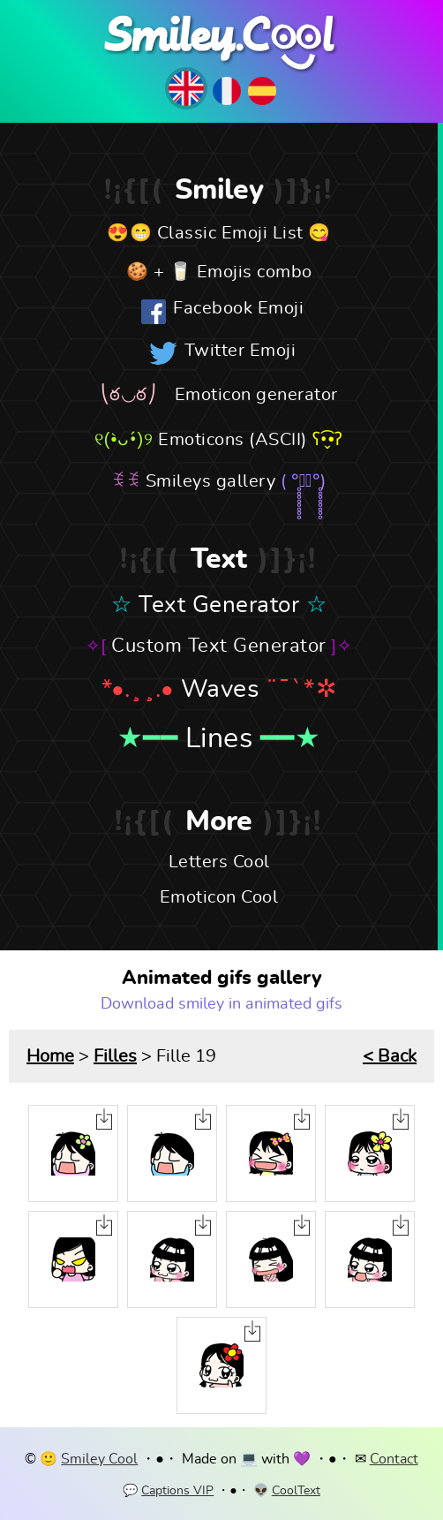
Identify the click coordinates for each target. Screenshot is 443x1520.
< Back (390, 1056)
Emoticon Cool (219, 897)
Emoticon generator (256, 395)
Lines (219, 738)
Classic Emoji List (230, 233)
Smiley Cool (99, 1459)
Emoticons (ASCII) (232, 440)
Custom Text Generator (219, 645)
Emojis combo (254, 272)
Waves (220, 689)
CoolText (296, 1491)
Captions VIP (177, 1491)
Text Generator (219, 605)
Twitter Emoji (240, 350)
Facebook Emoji (238, 308)
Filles (115, 1056)
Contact (394, 1459)
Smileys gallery (211, 481)
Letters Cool (219, 862)
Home (50, 1056)
